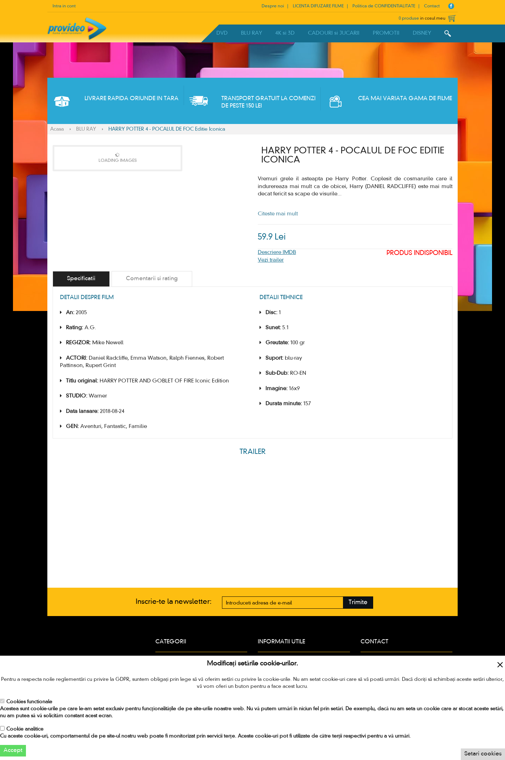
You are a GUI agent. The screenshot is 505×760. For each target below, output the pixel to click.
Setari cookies (482, 754)
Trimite (358, 603)
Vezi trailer (271, 260)
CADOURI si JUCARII (333, 33)
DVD (222, 33)
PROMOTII (386, 33)
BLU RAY (251, 33)
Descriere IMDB (277, 252)
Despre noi (273, 6)
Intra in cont (64, 6)
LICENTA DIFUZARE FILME (318, 6)
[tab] (81, 278)
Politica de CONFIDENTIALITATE (383, 6)
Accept (13, 750)
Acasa (57, 129)
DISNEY (422, 33)
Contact (432, 6)
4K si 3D (285, 33)
